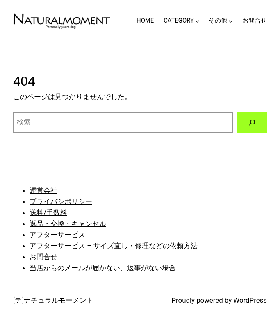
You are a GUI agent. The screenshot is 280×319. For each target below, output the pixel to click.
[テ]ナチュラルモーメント (53, 300)
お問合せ (43, 257)
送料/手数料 (48, 212)
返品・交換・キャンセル (68, 223)
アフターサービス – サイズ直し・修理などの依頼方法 (114, 246)
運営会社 (43, 190)
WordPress (250, 300)
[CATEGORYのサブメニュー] (197, 21)
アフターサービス (57, 235)
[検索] (252, 122)
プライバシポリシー (61, 201)
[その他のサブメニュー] (230, 21)
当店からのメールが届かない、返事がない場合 (103, 268)
